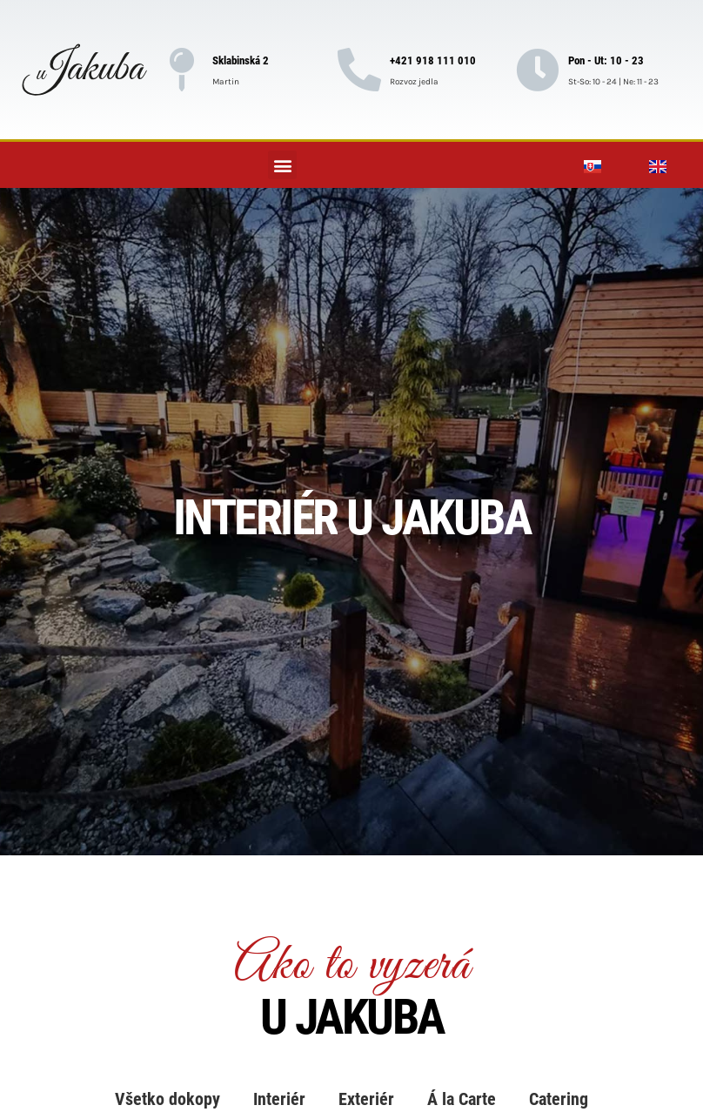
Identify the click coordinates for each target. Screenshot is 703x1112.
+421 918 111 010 (433, 60)
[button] (282, 165)
